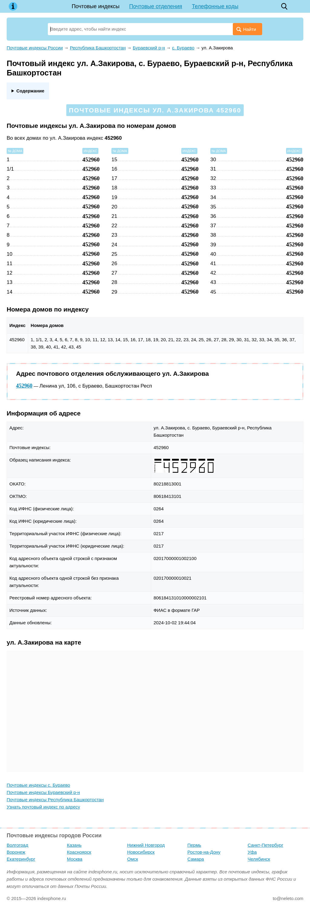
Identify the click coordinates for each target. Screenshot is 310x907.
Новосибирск (141, 852)
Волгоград (17, 845)
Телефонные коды (215, 6)
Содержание (30, 90)
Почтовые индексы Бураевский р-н (43, 792)
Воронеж (16, 852)
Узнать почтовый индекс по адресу (43, 806)
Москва (74, 859)
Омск (132, 859)
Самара (195, 859)
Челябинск (259, 859)
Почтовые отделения (155, 6)
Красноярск (79, 852)
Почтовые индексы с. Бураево (38, 785)
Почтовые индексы (96, 6)
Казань (74, 845)
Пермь (194, 845)
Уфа (252, 852)
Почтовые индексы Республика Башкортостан (55, 799)
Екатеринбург (21, 859)
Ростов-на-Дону (203, 852)
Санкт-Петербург (265, 845)
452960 (24, 386)
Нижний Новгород (146, 845)
